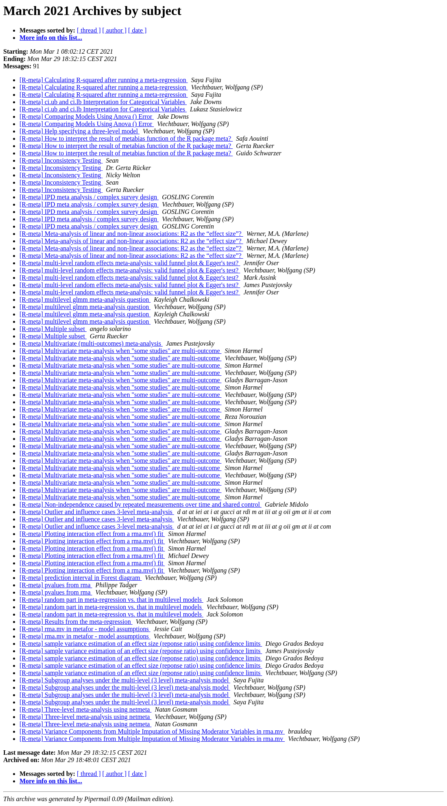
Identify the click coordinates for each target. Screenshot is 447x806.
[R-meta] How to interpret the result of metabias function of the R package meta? (126, 138)
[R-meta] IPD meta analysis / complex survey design (89, 197)
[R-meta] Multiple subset (53, 328)
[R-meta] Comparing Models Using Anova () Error (87, 116)
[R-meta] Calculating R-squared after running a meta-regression (104, 79)
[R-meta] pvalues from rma (56, 585)
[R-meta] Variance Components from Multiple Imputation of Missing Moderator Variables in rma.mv (152, 731)
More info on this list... (51, 37)
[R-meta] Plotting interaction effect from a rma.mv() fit (92, 533)
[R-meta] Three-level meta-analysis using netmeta (85, 709)
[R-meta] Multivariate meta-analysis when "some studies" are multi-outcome (120, 350)
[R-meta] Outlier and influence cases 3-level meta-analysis (97, 511)
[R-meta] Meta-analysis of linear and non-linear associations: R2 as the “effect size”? (131, 233)
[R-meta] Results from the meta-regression (76, 621)
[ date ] (137, 30)
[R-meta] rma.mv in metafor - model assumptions (85, 628)
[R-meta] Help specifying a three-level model (80, 131)
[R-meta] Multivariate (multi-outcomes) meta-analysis (91, 343)
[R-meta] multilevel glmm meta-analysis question (85, 299)
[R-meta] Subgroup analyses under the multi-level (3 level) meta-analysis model (125, 680)
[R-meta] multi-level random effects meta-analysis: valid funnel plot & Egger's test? (130, 262)
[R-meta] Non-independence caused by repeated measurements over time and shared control (141, 504)
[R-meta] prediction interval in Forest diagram (81, 577)
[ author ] (114, 30)
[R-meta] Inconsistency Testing (61, 160)
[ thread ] (89, 30)
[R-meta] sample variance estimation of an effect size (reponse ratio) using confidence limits (141, 643)
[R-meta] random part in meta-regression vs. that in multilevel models (111, 599)
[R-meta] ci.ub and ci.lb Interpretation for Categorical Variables (103, 101)
